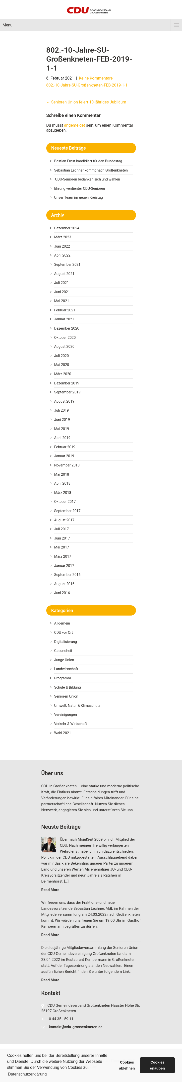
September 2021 (67, 265)
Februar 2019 (64, 447)
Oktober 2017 (65, 502)
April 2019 (62, 438)
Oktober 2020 (65, 338)
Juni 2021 (62, 292)
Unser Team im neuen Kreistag (78, 197)
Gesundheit (63, 651)
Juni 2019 (62, 420)
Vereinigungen (65, 715)
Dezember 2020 (66, 328)
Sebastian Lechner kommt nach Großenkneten (91, 170)
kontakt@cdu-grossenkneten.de (76, 1027)
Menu (7, 25)
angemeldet (74, 125)
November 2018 (67, 465)
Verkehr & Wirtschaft (70, 724)
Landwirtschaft (66, 669)
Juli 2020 (61, 356)
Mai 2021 (61, 301)
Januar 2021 (64, 319)
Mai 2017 (61, 547)
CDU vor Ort (63, 633)
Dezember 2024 (66, 228)
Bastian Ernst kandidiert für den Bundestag (88, 161)
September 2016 (67, 575)
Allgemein (62, 623)
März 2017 (62, 556)
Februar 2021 (64, 310)
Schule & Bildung (67, 687)
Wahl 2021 (62, 733)
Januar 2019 (64, 456)
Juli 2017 (61, 529)
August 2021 (64, 274)
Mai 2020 (61, 365)
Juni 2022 (62, 246)
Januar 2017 (64, 566)
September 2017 (67, 511)
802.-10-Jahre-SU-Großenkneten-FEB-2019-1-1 (87, 85)
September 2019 (67, 392)
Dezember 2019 (66, 383)
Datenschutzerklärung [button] (27, 1074)
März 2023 (62, 237)
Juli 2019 (61, 410)
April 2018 (62, 483)
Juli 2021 (61, 283)
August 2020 (64, 347)
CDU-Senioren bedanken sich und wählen (87, 179)
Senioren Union (66, 696)
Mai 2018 (61, 474)
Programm (62, 678)
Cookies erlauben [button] (157, 1065)
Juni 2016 (62, 593)
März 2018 (62, 493)
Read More (50, 890)
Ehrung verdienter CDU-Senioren (79, 188)
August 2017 (64, 520)
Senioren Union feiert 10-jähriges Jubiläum (86, 102)
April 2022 (62, 255)
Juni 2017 (62, 538)
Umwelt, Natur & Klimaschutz (77, 706)
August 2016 (64, 584)
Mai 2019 (61, 429)
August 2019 (64, 401)
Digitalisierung (65, 642)
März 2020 (62, 374)
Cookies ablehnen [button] (127, 1065)
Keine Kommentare (96, 78)
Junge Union (64, 660)
